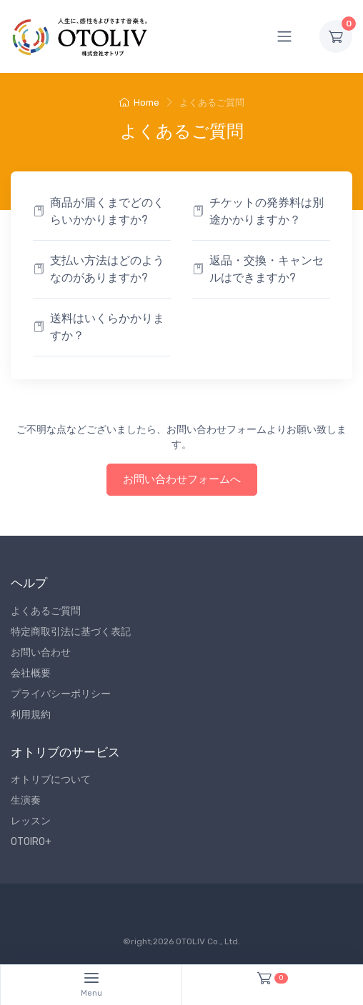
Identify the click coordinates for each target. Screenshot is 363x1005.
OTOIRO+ (31, 842)
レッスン (31, 821)
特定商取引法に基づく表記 (71, 632)
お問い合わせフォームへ (182, 479)
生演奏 (26, 800)
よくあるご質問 (46, 611)
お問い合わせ (41, 652)
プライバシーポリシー (61, 694)
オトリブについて (51, 780)
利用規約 (31, 715)
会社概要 (31, 673)
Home (139, 102)
